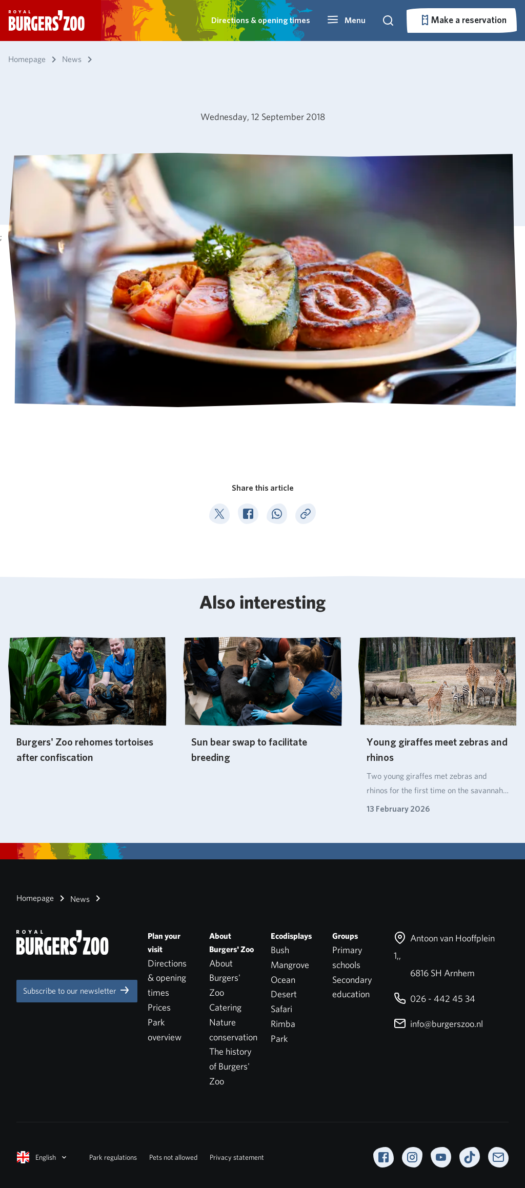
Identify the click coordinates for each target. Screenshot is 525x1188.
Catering (225, 1007)
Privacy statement (237, 1157)
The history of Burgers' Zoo (230, 1066)
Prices (159, 1007)
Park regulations (113, 1157)
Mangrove (290, 965)
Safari (281, 1009)
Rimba (283, 1024)
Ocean (283, 979)
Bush (280, 950)
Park (279, 1038)
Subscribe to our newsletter (77, 990)
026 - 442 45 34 (434, 998)
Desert (284, 994)
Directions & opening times (260, 20)
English (42, 1157)
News (73, 898)
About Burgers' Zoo (224, 978)
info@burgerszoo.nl (438, 1024)
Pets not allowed (173, 1157)
